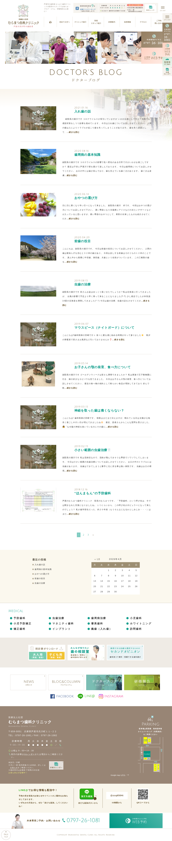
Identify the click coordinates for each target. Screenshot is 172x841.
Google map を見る (120, 775)
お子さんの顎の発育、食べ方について (102, 367)
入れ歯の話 (82, 111)
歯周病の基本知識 (87, 154)
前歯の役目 (82, 241)
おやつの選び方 (86, 198)
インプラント (61, 628)
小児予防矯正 (23, 623)
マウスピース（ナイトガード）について (104, 327)
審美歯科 (97, 623)
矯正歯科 (20, 628)
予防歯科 (20, 618)
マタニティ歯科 (63, 623)
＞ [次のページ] (93, 535)
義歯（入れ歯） (101, 628)
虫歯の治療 (82, 284)
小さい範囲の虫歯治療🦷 (92, 450)
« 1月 (98, 559)
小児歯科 (136, 618)
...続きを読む (73, 132)
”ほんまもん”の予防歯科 (92, 493)
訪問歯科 (136, 628)
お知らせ (14, 768)
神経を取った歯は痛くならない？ (99, 410)
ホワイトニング (141, 623)
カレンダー (29, 754)
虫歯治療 (58, 618)
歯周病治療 (98, 618)
